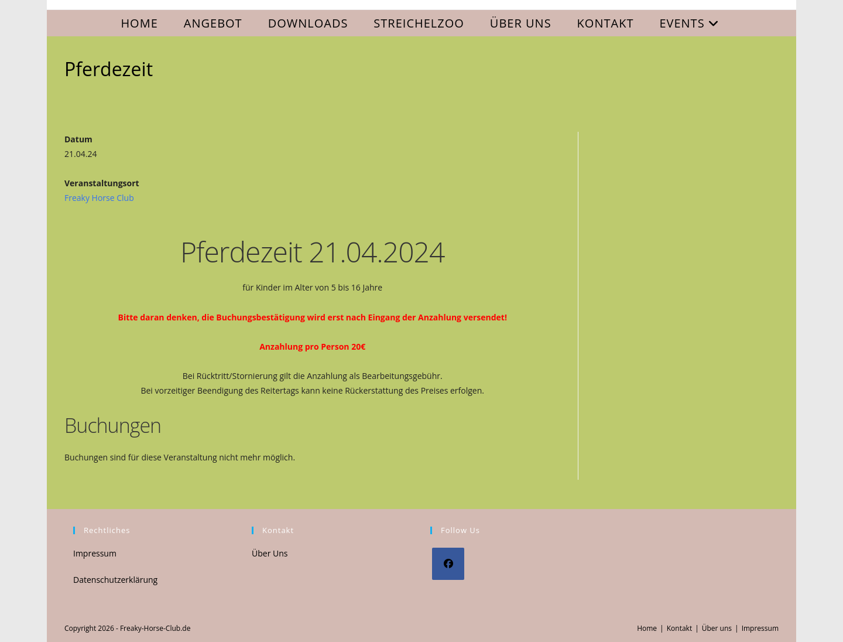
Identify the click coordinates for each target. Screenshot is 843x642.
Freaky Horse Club (99, 197)
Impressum (94, 553)
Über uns (717, 628)
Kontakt (679, 628)
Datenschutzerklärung (115, 579)
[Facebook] (448, 564)
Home (647, 628)
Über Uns (269, 553)
